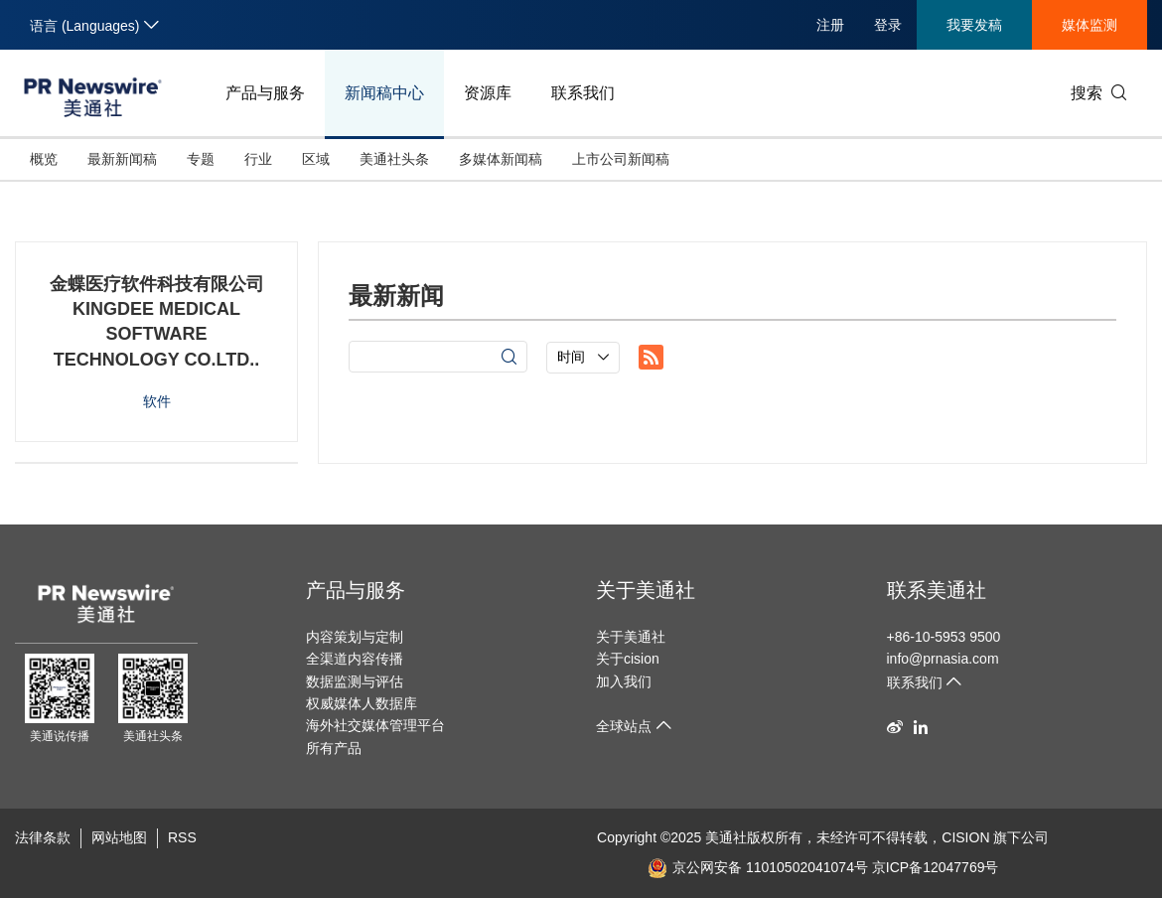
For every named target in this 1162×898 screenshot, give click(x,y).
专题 (201, 159)
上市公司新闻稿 (620, 159)
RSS (182, 837)
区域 (316, 159)
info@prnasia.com (943, 659)
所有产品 (334, 748)
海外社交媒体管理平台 (375, 725)
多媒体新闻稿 (500, 159)
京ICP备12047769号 (935, 867)
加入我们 (624, 681)
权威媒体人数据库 (361, 703)
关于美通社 (645, 590)
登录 (888, 25)
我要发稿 (974, 25)
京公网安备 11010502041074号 (758, 867)
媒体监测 (1089, 25)
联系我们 (583, 92)
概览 (44, 159)
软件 (157, 401)
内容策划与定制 (354, 637)
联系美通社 (936, 590)
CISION (965, 837)
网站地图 (119, 837)
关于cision (627, 659)
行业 (258, 159)
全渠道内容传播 (354, 659)
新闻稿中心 (384, 92)
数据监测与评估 (354, 681)
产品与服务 (265, 92)
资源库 (487, 92)
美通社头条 (394, 159)
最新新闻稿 (122, 159)
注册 (830, 25)
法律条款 (43, 837)
